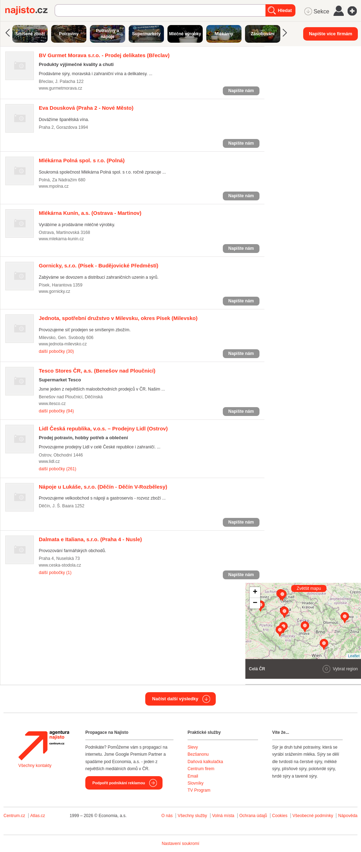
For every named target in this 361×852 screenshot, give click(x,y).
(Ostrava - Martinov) (90, 213)
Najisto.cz (30, 10)
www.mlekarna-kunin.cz (61, 238)
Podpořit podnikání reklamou (118, 783)
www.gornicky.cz (54, 291)
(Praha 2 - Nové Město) (86, 108)
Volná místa (223, 815)
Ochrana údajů (253, 815)
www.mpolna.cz (54, 186)
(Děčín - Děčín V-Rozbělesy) (103, 487)
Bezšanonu (198, 754)
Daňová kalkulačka (205, 761)
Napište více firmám (330, 33)
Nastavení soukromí (181, 843)
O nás (167, 815)
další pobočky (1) (55, 572)
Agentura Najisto (43, 745)
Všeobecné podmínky (313, 815)
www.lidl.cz (49, 461)
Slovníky (195, 783)
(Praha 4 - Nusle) (90, 539)
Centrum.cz (14, 815)
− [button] (255, 603)
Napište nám (241, 90)
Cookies (279, 815)
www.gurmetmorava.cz (60, 88)
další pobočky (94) (56, 411)
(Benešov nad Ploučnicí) (97, 371)
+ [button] (255, 592)
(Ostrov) (103, 428)
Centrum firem (201, 768)
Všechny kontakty (34, 765)
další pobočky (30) (56, 351)
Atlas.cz (37, 815)
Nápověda (347, 815)
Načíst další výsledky (175, 698)
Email (193, 776)
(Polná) (81, 160)
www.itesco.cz (52, 403)
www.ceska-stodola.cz (60, 565)
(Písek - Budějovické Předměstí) (98, 265)
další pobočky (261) (57, 468)
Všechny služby (193, 815)
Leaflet (354, 656)
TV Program (199, 790)
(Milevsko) (118, 318)
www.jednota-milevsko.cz (63, 344)
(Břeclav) (104, 55)
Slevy (193, 747)
